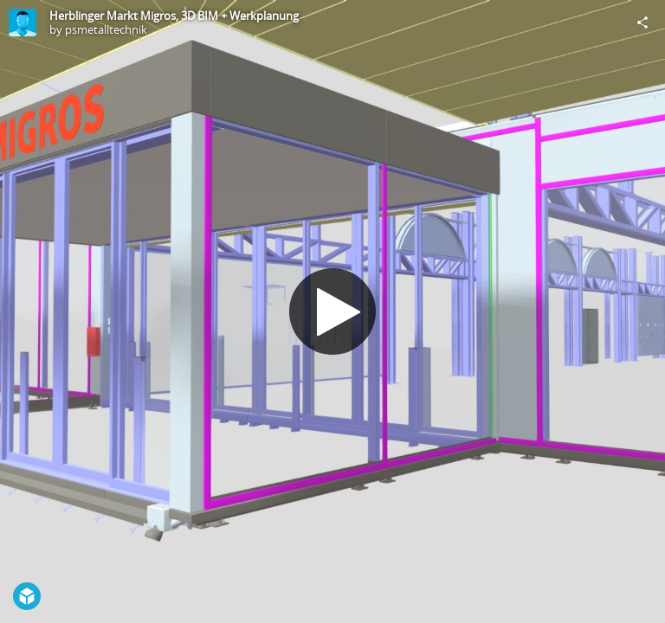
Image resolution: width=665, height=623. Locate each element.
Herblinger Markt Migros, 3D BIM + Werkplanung (174, 15)
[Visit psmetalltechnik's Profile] (22, 22)
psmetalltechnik (106, 29)
